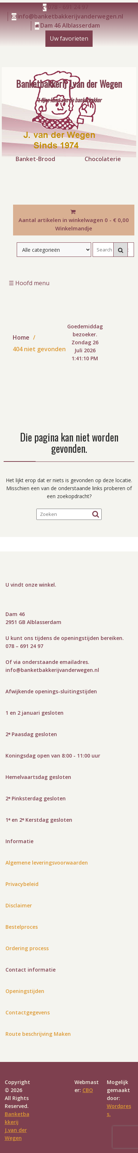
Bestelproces (21, 926)
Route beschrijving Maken (38, 1033)
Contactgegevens (27, 1012)
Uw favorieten (69, 38)
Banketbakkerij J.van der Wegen (69, 83)
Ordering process (27, 948)
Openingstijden (24, 991)
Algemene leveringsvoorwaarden (46, 862)
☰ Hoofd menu (29, 283)
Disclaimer (18, 905)
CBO (87, 1090)
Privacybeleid (21, 884)
